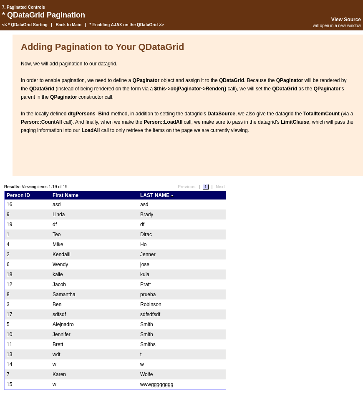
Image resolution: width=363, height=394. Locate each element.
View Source (346, 19)
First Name (65, 195)
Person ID (18, 195)
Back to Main (68, 24)
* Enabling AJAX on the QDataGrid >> (127, 24)
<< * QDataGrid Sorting (25, 24)
